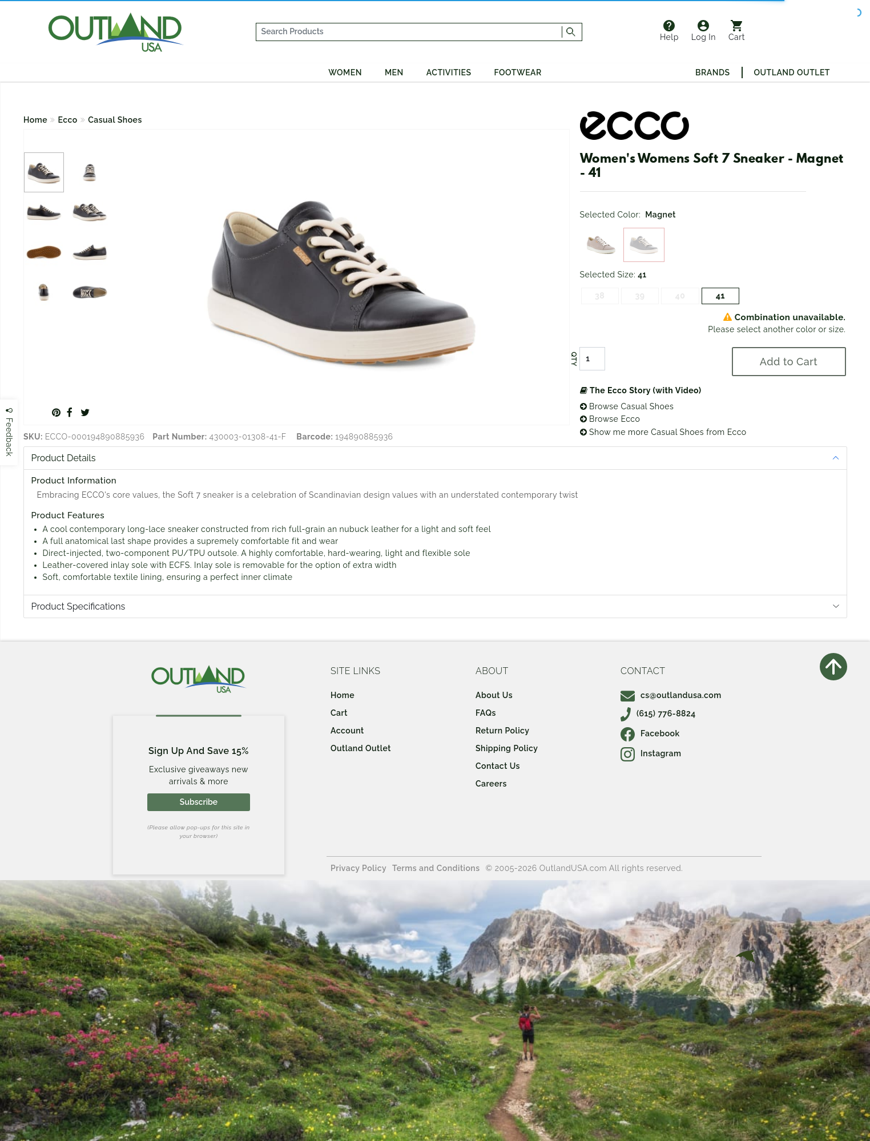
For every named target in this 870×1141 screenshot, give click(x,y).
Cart (736, 31)
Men (394, 72)
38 (600, 295)
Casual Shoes (115, 119)
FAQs (486, 712)
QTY (573, 359)
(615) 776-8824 (658, 713)
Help (669, 31)
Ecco (68, 119)
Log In (703, 31)
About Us (494, 695)
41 (720, 295)
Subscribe (199, 802)
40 (680, 295)
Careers (491, 783)
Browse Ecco (610, 419)
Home (35, 119)
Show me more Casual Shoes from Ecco (663, 432)
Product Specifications (78, 606)
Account (347, 730)
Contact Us (498, 766)
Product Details (63, 458)
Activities (449, 72)
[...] (409, 32)
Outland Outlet (792, 72)
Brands (712, 72)
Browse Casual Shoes (627, 406)
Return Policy (502, 730)
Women (345, 72)
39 (640, 295)
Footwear (518, 72)
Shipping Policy (507, 748)
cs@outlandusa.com (671, 695)
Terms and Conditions (436, 868)
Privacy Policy (358, 868)
